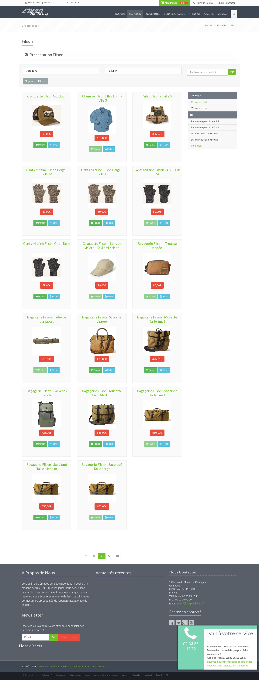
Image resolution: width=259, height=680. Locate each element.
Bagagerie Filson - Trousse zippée (157, 245)
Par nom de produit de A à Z (205, 121)
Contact (223, 14)
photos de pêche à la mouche (53, 675)
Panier (40, 145)
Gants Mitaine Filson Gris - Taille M (157, 172)
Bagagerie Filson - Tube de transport (46, 319)
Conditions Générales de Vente (53, 666)
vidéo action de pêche (131, 675)
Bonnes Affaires (174, 14)
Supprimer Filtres (35, 81)
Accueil (208, 25)
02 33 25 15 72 (70, 2)
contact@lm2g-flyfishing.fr (39, 2)
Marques (135, 14)
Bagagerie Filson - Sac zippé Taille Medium (46, 466)
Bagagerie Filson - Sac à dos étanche (46, 393)
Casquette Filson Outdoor (46, 96)
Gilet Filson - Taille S (157, 96)
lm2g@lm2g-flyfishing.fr (190, 603)
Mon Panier (174, 3)
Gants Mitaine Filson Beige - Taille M (46, 172)
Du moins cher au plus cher (205, 133)
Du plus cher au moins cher (205, 139)
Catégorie (32, 70)
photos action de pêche (80, 675)
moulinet (148, 675)
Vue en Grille (199, 102)
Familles (112, 70)
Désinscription (68, 637)
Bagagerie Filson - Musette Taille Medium (102, 393)
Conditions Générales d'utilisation (89, 666)
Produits (120, 14)
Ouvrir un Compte (203, 3)
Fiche (54, 145)
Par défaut (196, 145)
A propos (195, 14)
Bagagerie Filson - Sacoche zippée (102, 319)
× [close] (252, 627)
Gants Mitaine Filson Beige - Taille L (102, 172)
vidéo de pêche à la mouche (106, 675)
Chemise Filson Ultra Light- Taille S (102, 98)
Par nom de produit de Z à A (205, 127)
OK (232, 72)
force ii (159, 675)
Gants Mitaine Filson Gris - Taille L (46, 245)
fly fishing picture (30, 675)
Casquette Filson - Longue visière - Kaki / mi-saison (101, 245)
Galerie (209, 14)
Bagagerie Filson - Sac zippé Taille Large (101, 466)
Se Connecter (227, 3)
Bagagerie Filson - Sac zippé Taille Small (157, 393)
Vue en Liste (199, 108)
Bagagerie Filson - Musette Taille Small (157, 319)
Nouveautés (152, 14)
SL (167, 675)
